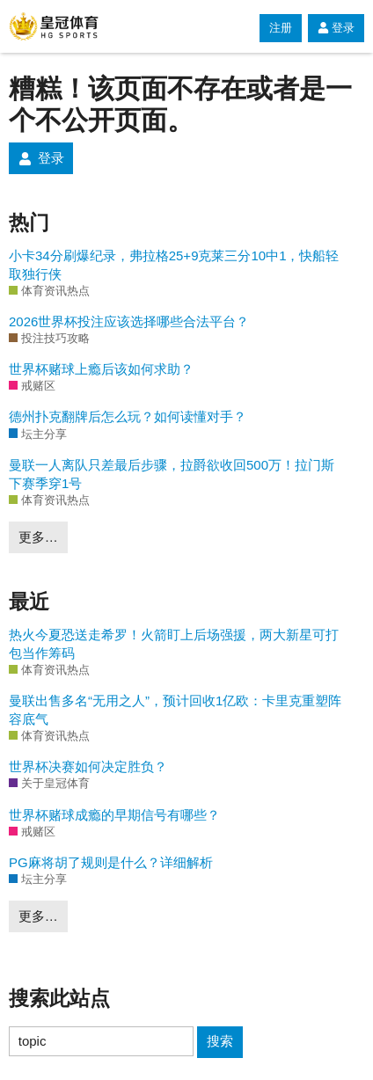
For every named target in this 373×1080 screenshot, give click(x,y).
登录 (336, 27)
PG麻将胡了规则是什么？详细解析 (111, 862)
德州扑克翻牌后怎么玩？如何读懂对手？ (127, 416)
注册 (280, 27)
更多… (38, 536)
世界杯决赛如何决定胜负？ (88, 766)
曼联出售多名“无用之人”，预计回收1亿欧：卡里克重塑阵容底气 (175, 709)
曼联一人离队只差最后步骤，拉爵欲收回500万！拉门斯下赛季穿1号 (171, 474)
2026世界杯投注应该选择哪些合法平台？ (129, 321)
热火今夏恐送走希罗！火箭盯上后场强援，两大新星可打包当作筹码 (174, 643)
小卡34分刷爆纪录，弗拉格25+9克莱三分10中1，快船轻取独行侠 (174, 264)
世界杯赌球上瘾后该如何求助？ (101, 368)
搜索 (220, 1040)
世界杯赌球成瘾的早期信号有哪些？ (114, 814)
